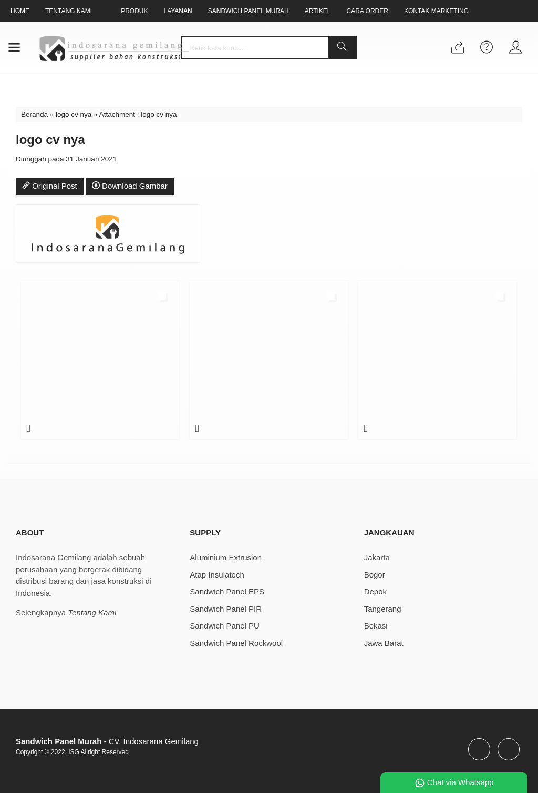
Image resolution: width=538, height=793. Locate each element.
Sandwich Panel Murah (250, 11)
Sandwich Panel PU (225, 625)
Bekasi (376, 625)
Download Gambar (130, 185)
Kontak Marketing (439, 11)
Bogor (374, 574)
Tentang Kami (68, 11)
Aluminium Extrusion (226, 557)
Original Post (49, 185)
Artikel (319, 11)
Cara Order (370, 11)
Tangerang (382, 608)
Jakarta (377, 557)
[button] (342, 47)
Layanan (178, 11)
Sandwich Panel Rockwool (236, 642)
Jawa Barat (384, 642)
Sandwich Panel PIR (226, 608)
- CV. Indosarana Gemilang (107, 741)
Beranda (34, 114)
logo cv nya (73, 114)
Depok (375, 591)
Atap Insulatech (217, 574)
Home (20, 11)
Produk (135, 11)
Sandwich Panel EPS (227, 591)
